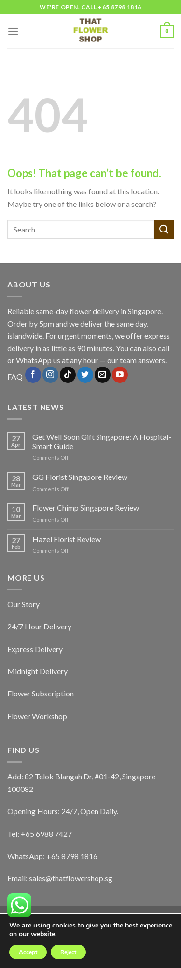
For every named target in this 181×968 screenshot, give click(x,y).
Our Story (23, 604)
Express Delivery (35, 649)
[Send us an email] (103, 375)
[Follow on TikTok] (68, 375)
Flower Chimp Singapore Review (85, 507)
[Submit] (164, 229)
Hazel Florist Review (66, 539)
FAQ (15, 377)
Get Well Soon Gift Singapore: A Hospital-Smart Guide (101, 441)
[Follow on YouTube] (120, 375)
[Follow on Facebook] (33, 375)
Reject (68, 952)
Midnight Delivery (37, 671)
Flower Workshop (37, 716)
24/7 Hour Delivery (39, 626)
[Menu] (13, 31)
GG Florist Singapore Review (79, 476)
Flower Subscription (40, 693)
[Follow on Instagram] (50, 375)
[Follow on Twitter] (85, 375)
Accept (28, 952)
